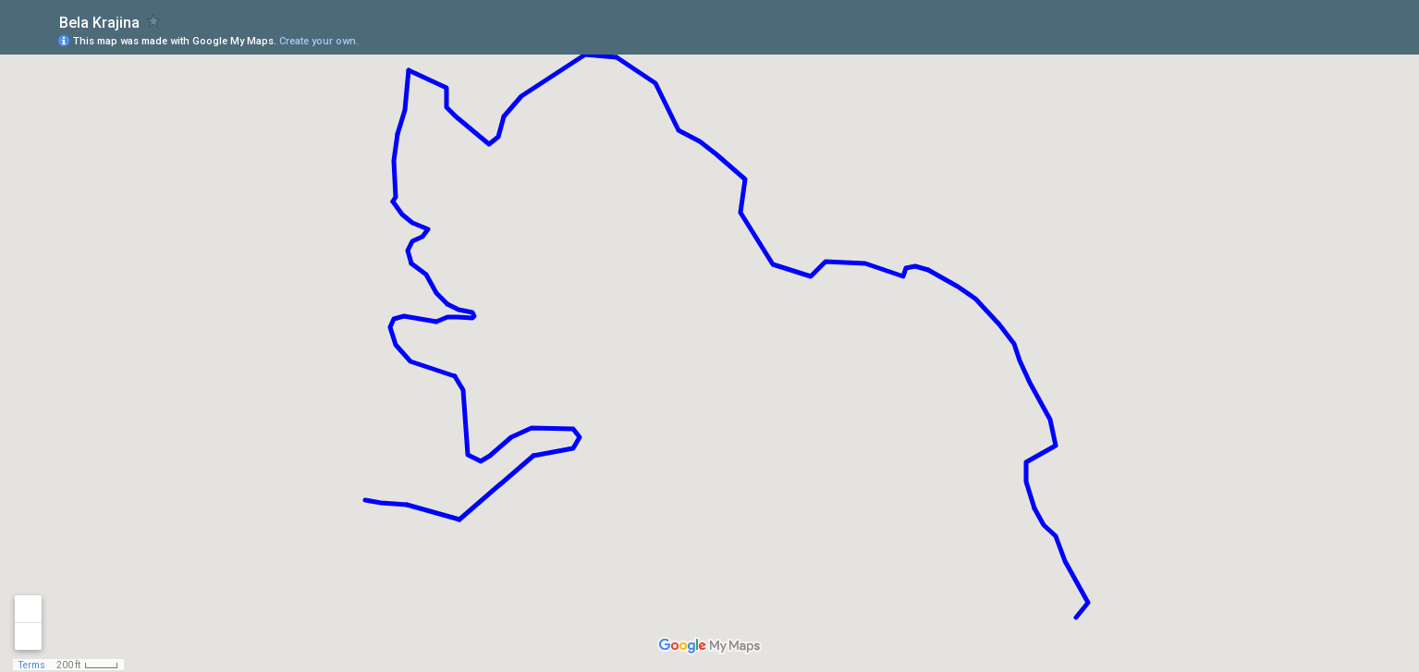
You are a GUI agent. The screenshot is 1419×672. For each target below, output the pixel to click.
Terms (31, 665)
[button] (1331, 40)
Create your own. (319, 41)
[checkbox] (154, 20)
